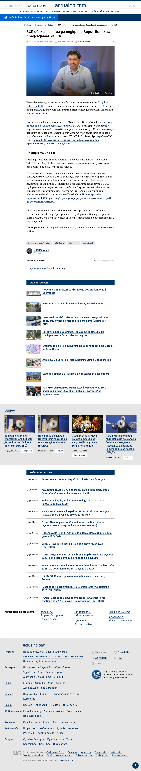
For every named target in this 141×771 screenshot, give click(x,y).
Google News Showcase (62, 227)
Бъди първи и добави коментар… (48, 268)
